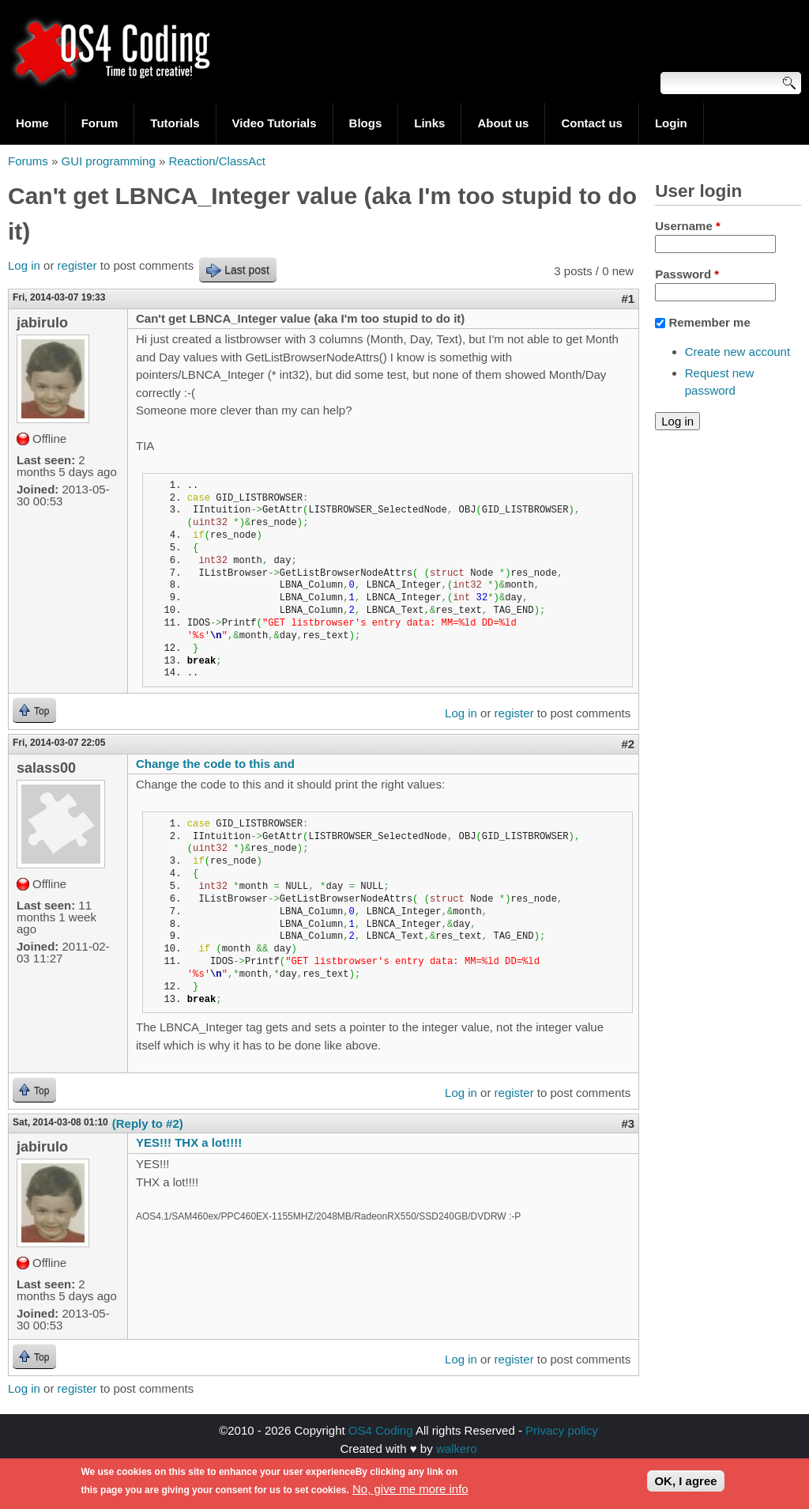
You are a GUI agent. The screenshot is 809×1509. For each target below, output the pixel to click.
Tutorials (174, 123)
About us (503, 123)
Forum (100, 123)
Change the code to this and (215, 763)
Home (32, 123)
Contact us (592, 123)
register (77, 265)
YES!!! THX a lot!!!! (189, 1142)
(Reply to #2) (147, 1123)
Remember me (709, 322)
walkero (456, 1448)
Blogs (365, 123)
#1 (628, 298)
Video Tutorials (274, 123)
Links (429, 123)
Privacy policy (561, 1430)
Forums (28, 161)
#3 (628, 1123)
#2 (628, 744)
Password (687, 274)
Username (688, 226)
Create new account (737, 351)
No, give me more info (410, 1491)
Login (671, 123)
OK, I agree (685, 1484)
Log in (24, 265)
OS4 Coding (380, 1430)
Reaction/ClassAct (216, 161)
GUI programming (109, 161)
